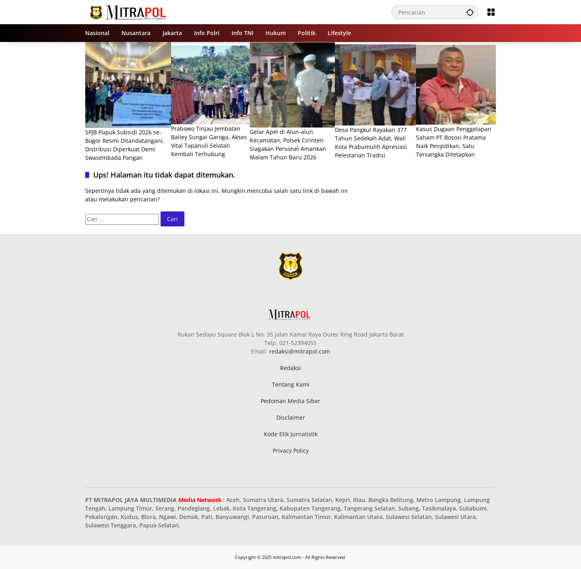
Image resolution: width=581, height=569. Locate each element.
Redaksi (290, 368)
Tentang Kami (290, 384)
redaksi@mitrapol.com (299, 351)
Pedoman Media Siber (290, 401)
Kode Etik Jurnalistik (291, 434)
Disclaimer (290, 417)
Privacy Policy (291, 450)
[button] (470, 12)
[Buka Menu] (491, 12)
